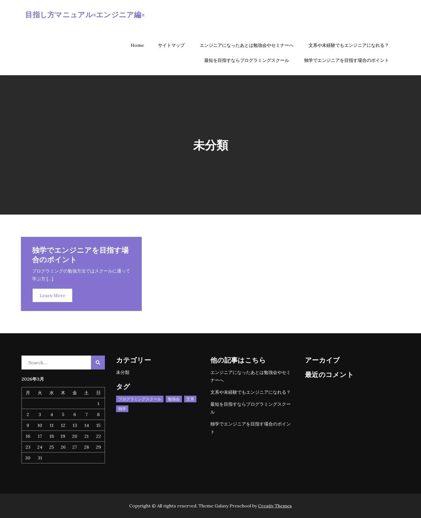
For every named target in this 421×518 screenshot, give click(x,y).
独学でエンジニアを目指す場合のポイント (346, 60)
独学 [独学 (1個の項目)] (122, 408)
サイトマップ (171, 45)
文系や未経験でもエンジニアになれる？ (349, 45)
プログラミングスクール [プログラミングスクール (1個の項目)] (139, 399)
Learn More (52, 295)
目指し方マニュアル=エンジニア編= (84, 14)
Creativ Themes (275, 506)
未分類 (122, 372)
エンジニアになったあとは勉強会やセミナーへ (247, 45)
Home (137, 45)
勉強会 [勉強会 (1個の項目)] (174, 399)
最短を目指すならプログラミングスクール (246, 60)
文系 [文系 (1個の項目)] (190, 399)
